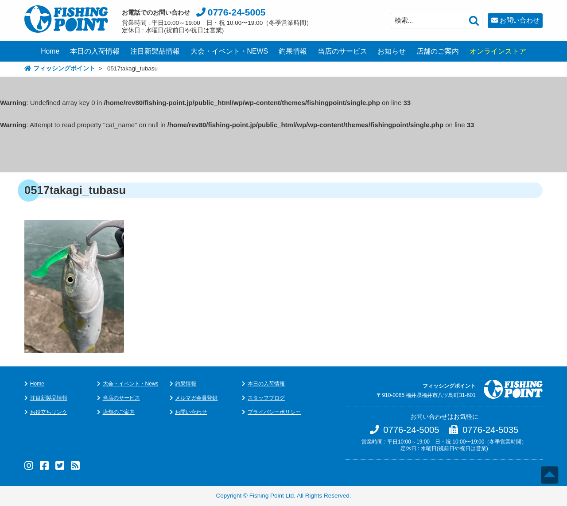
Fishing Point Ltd (271, 495)
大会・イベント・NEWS (229, 51)
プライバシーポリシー (274, 412)
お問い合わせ (520, 20)
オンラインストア (498, 51)
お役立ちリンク (48, 412)
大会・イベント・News (131, 384)
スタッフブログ (266, 398)
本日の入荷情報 (95, 51)
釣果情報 (293, 51)
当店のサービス (342, 51)
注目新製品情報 (155, 51)
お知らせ (391, 51)
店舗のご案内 (437, 51)
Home (50, 51)
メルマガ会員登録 (196, 398)
